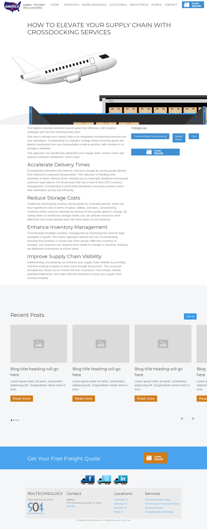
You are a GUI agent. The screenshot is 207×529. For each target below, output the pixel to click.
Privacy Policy (126, 520)
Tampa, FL (119, 512)
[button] (71, 5)
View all (190, 316)
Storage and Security (154, 508)
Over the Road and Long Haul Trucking (162, 504)
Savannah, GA (120, 508)
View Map (71, 506)
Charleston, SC (120, 504)
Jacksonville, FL (121, 500)
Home (54, 4)
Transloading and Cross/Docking (159, 512)
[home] (12, 6)
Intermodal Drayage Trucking (157, 500)
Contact (171, 4)
